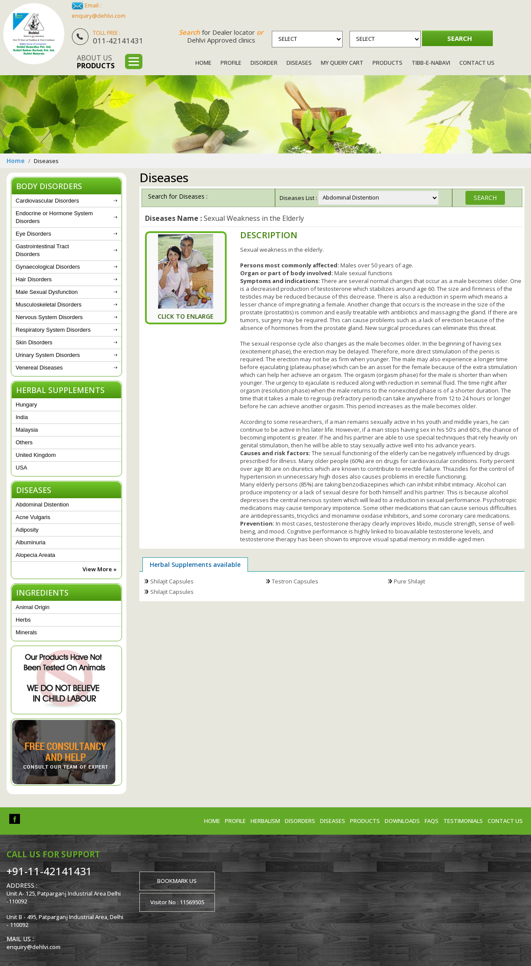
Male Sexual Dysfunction (47, 292)
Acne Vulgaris (33, 517)
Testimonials (463, 821)
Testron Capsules (295, 581)
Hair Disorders (34, 279)
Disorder (264, 63)
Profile (231, 63)
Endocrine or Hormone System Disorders (54, 217)
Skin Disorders (34, 342)
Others (24, 442)
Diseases (299, 63)
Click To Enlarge (186, 316)
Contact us (505, 821)
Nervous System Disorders (49, 317)
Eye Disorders (33, 233)
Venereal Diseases (39, 367)
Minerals (26, 632)
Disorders (300, 821)
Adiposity (27, 529)
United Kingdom (36, 455)
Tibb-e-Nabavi (431, 63)
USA (21, 467)
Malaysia (27, 429)
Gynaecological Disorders (48, 266)
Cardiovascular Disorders (47, 200)
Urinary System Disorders (48, 355)
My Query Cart (342, 63)
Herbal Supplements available (195, 564)
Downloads (402, 821)
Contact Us (477, 63)
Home (203, 63)
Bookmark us (177, 881)
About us (96, 61)
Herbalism (265, 821)
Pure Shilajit (409, 581)
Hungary (26, 404)
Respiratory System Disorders (53, 329)
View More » (99, 569)
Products (387, 63)
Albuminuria (31, 542)
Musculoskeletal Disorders (49, 304)
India (22, 417)
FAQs (432, 821)
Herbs (23, 619)
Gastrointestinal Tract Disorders (42, 250)
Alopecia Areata (35, 555)
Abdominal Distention (42, 504)
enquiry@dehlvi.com (98, 16)
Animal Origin (32, 607)
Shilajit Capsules (172, 581)
